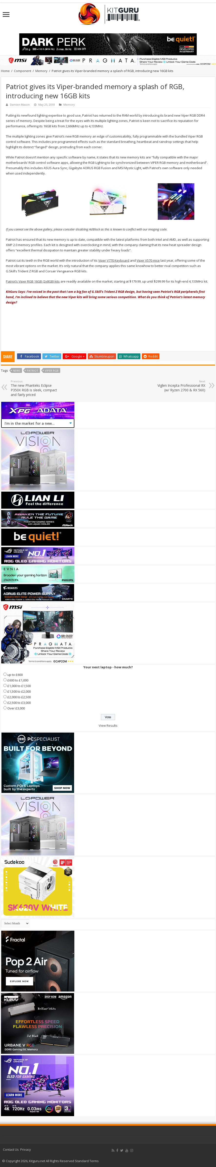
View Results (108, 725)
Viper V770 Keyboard (113, 260)
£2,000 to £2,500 (19, 697)
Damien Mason (20, 104)
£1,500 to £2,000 (19, 691)
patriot (32, 370)
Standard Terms (87, 1161)
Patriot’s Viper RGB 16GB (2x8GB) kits (33, 281)
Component (22, 71)
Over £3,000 (16, 708)
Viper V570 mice (148, 260)
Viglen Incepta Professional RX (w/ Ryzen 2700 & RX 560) (180, 385)
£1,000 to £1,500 (19, 686)
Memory (41, 71)
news (16, 370)
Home (5, 71)
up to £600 (15, 674)
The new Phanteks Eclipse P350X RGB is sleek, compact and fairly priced (36, 388)
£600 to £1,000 (17, 680)
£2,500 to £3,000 (19, 702)
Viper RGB (52, 370)
